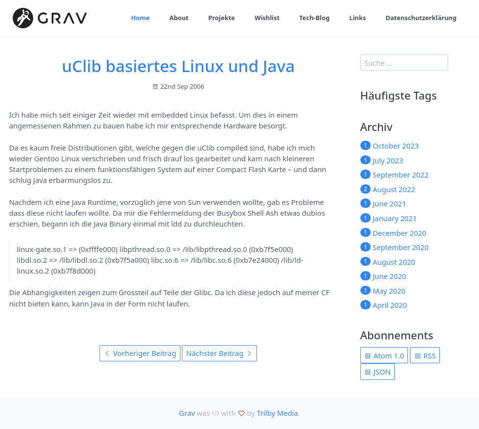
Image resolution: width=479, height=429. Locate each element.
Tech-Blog (314, 17)
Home (140, 17)
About (179, 17)
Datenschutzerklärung (420, 17)
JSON (377, 372)
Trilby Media (277, 413)
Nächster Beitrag (219, 353)
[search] (404, 62)
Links (357, 17)
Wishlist (266, 17)
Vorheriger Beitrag (140, 353)
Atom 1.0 (384, 355)
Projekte (221, 17)
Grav (187, 413)
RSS (425, 355)
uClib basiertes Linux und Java (178, 65)
